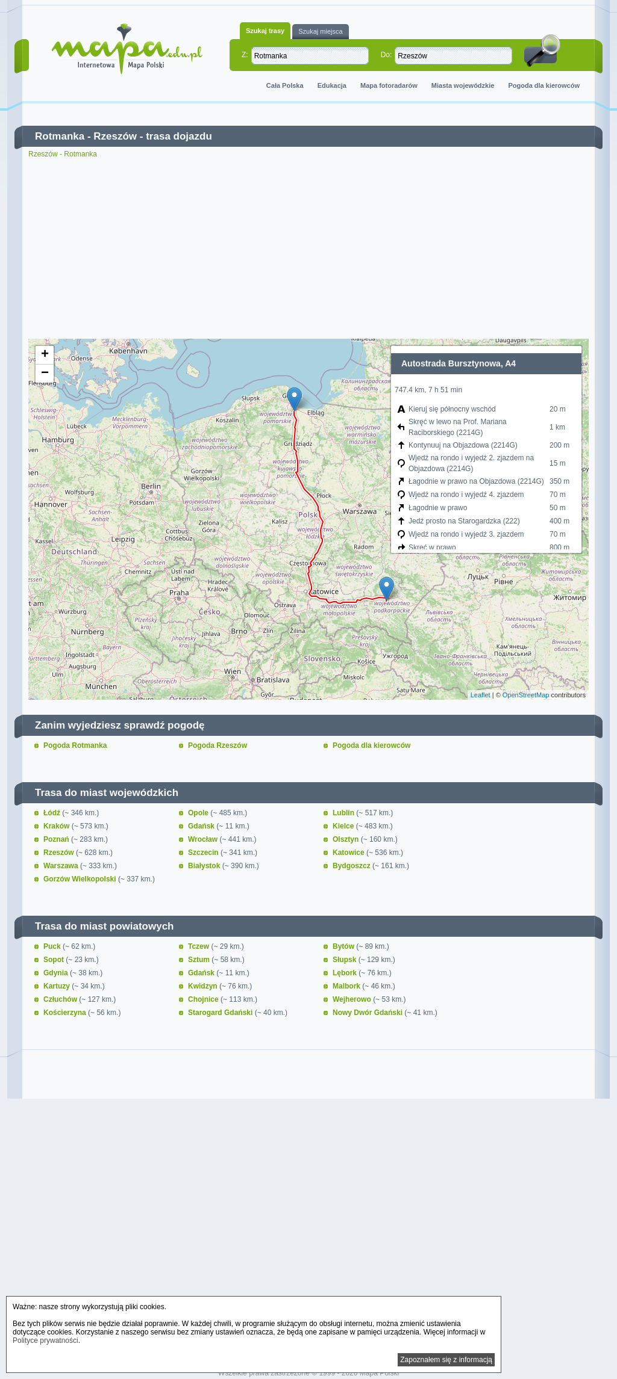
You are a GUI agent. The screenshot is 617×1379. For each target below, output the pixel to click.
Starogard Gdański (221, 1012)
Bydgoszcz (352, 866)
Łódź (52, 813)
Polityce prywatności (45, 1340)
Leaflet (480, 695)
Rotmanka (59, 136)
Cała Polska (285, 85)
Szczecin (204, 852)
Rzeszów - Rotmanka (62, 154)
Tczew (199, 946)
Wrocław (203, 839)
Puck (53, 946)
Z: (245, 55)
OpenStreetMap (526, 695)
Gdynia (56, 973)
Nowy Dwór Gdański (368, 1012)
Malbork (347, 986)
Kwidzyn (203, 986)
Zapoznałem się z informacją (446, 1360)
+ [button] (45, 355)
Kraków (57, 826)
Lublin (344, 813)
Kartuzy (57, 986)
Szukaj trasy (265, 30)
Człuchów (61, 999)
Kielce (344, 826)
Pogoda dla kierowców (544, 85)
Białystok (205, 866)
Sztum (199, 959)
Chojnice (204, 999)
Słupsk (346, 959)
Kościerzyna (65, 1012)
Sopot (54, 959)
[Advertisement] (308, 248)
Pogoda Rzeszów (217, 745)
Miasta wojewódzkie (463, 85)
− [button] (45, 374)
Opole (199, 813)
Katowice (349, 852)
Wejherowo (353, 999)
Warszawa (61, 866)
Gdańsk (202, 826)
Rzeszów (115, 136)
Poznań (57, 839)
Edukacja (332, 85)
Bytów (344, 946)
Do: (386, 55)
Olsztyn (347, 839)
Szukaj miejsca (320, 31)
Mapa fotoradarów (389, 85)
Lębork (346, 973)
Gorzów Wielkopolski (80, 879)
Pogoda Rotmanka (75, 745)
